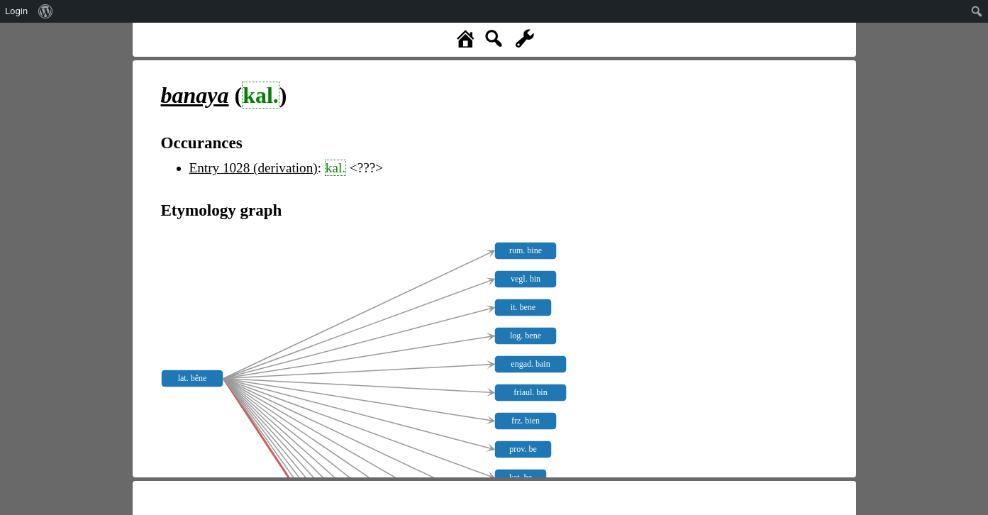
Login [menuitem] (16, 11)
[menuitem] (45, 11)
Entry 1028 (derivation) (253, 167)
